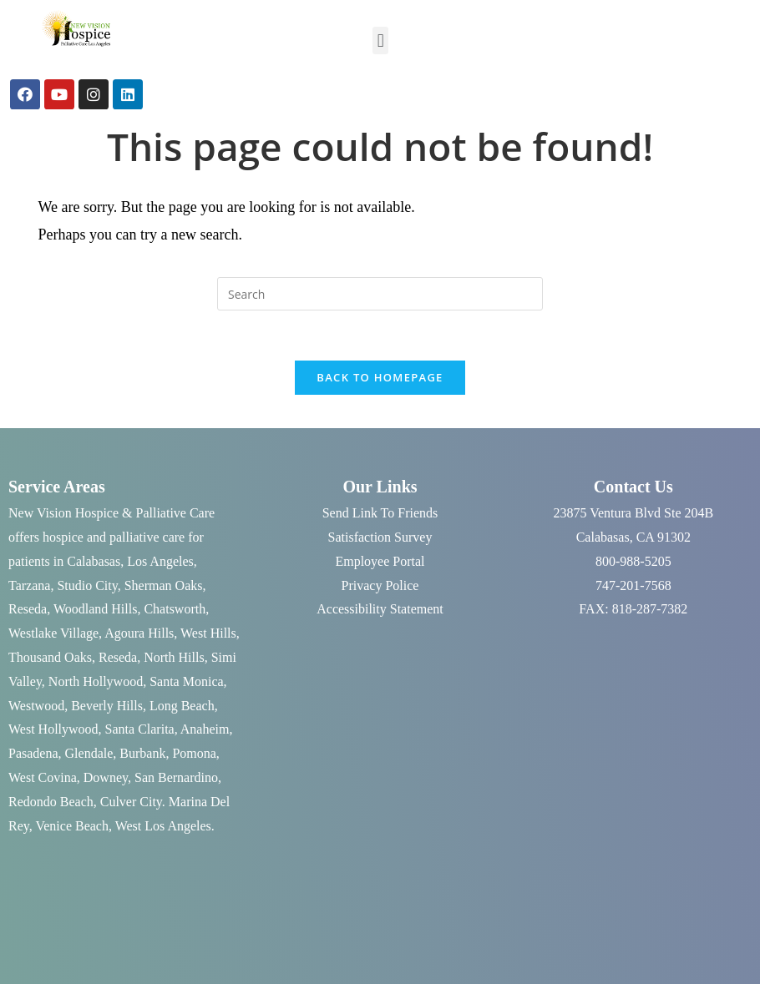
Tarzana (29, 585)
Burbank (142, 753)
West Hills (208, 633)
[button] (380, 40)
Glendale (89, 753)
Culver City (131, 802)
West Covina (42, 777)
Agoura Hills (139, 633)
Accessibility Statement (380, 609)
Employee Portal (379, 561)
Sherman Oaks (163, 585)
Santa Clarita (140, 729)
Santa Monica (186, 681)
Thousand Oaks (50, 657)
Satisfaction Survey (380, 537)
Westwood (36, 706)
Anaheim (205, 729)
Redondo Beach (51, 802)
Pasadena (33, 753)
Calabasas (93, 561)
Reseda (27, 609)
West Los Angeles (163, 826)
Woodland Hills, (96, 609)
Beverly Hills (107, 706)
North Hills (174, 657)
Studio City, (88, 585)
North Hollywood (95, 681)
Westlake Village (53, 633)
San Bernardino (176, 777)
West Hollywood (53, 729)
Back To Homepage (380, 377)
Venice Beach (72, 826)
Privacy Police (380, 585)
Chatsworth (174, 609)
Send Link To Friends (380, 513)
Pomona (193, 753)
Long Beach (182, 706)
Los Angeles (160, 561)
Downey (106, 777)
